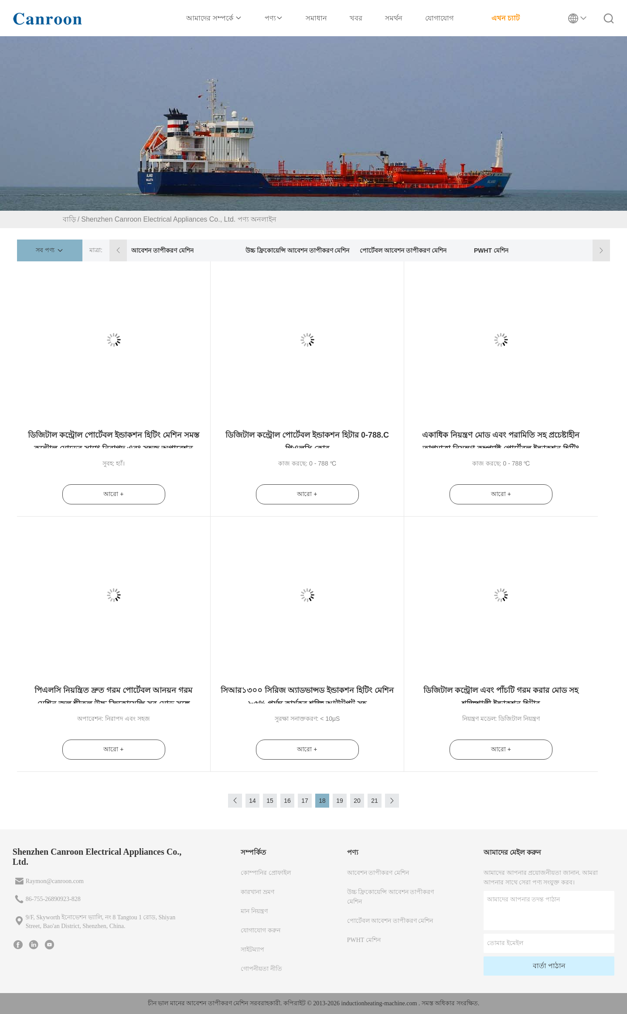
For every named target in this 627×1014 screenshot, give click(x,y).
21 (374, 800)
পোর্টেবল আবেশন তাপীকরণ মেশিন (403, 250)
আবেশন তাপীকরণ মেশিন (162, 250)
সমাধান (316, 18)
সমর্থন (393, 18)
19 (339, 800)
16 (287, 800)
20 (357, 800)
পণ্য (274, 18)
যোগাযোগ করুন (260, 930)
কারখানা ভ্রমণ (257, 892)
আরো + (113, 493)
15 (269, 800)
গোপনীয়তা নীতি (261, 969)
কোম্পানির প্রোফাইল (266, 873)
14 (252, 800)
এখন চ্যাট (505, 18)
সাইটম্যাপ (252, 949)
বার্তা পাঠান (549, 965)
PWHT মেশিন (491, 250)
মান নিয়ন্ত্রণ (254, 911)
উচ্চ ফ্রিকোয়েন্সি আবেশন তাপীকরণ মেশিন (297, 250)
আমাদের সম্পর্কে (214, 18)
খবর (356, 18)
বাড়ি (69, 219)
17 (304, 800)
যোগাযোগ (439, 18)
